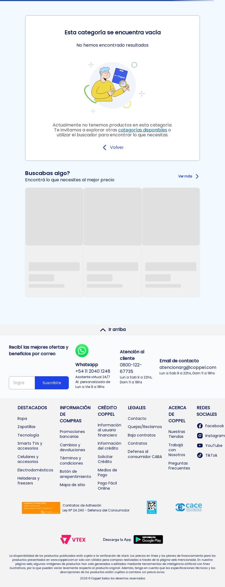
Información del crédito (109, 446)
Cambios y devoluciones (72, 447)
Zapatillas (26, 426)
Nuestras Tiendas (176, 434)
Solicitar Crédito (105, 459)
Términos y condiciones (71, 460)
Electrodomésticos (35, 470)
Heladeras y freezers (28, 480)
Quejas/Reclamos (145, 426)
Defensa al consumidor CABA (145, 454)
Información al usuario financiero (109, 430)
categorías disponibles (142, 130)
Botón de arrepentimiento (75, 474)
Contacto (137, 418)
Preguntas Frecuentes (179, 465)
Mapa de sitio (72, 484)
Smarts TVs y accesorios (29, 446)
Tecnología (28, 435)
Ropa (22, 418)
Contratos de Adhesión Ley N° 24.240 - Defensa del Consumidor (96, 508)
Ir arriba (113, 329)
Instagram (211, 435)
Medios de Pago (107, 472)
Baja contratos (142, 435)
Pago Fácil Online (107, 485)
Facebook (210, 426)
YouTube (210, 445)
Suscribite (52, 383)
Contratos (137, 443)
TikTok (207, 455)
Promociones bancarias (72, 434)
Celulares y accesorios (28, 459)
